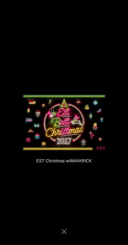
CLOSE (64, 231)
